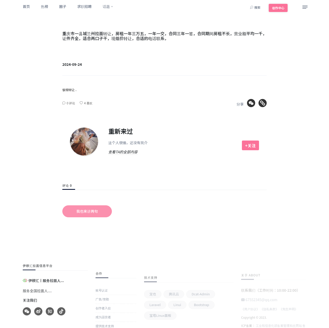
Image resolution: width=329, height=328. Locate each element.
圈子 (62, 6)
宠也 (152, 314)
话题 (106, 6)
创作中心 (278, 8)
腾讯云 (174, 314)
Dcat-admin (201, 314)
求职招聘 (84, 6)
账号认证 (102, 318)
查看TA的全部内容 (122, 151)
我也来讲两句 (87, 211)
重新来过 (120, 131)
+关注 (250, 145)
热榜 (44, 6)
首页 (26, 6)
